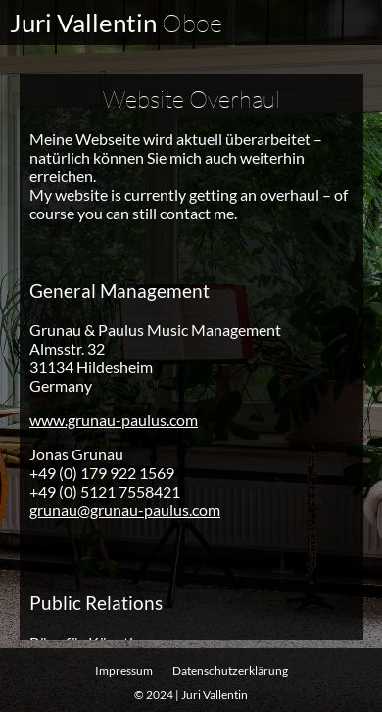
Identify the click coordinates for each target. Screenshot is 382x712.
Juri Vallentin (116, 22)
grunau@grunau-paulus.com (124, 508)
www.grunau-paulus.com (113, 418)
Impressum (124, 670)
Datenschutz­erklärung (230, 670)
